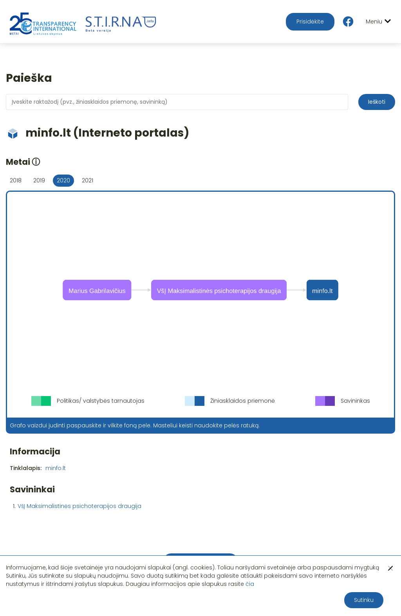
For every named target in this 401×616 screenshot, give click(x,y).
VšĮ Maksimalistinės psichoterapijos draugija (79, 506)
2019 (39, 180)
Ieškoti (376, 102)
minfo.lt (55, 468)
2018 (16, 180)
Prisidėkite (310, 21)
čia (250, 584)
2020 (63, 180)
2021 (87, 180)
